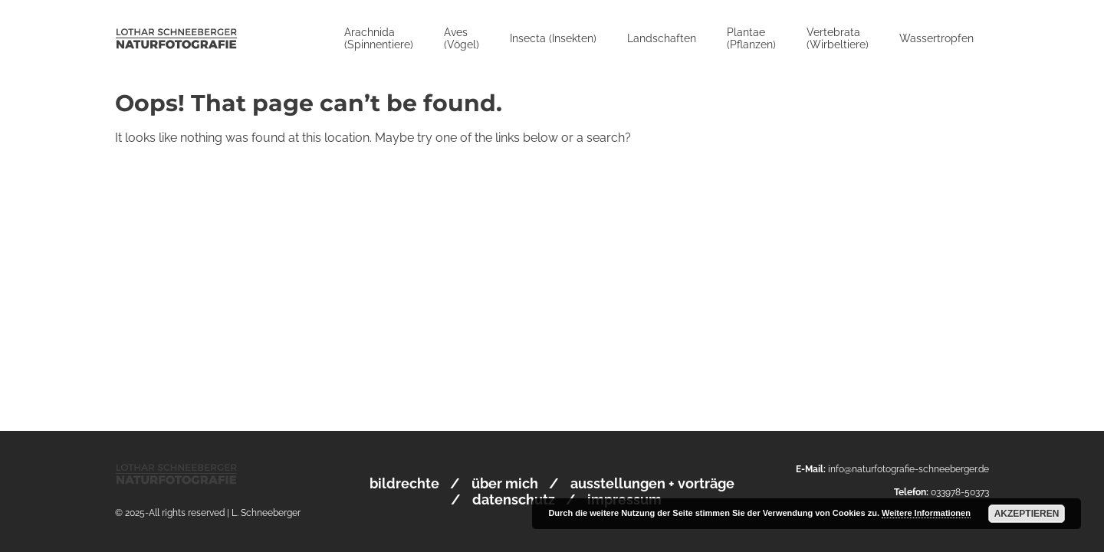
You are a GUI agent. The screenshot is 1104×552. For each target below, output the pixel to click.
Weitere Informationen (926, 513)
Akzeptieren (1027, 513)
